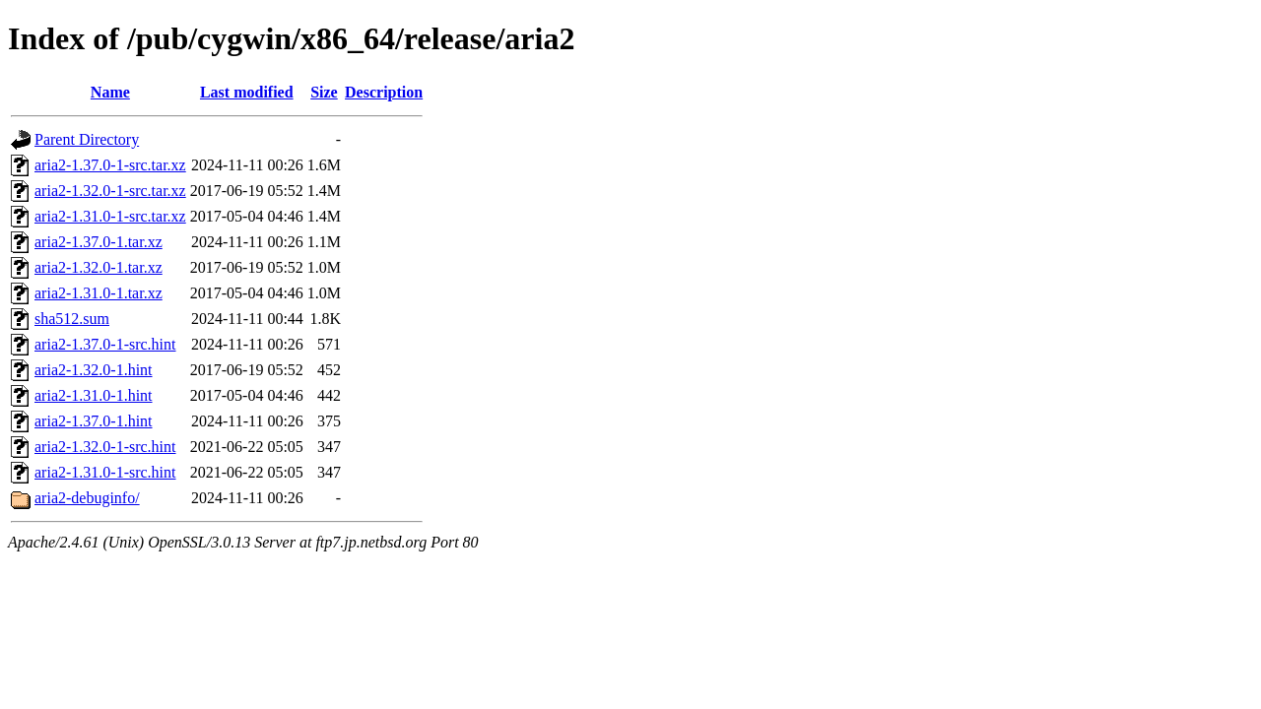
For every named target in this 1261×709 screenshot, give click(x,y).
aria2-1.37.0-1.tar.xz (98, 241)
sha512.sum (71, 318)
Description (384, 92)
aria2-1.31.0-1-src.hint (105, 472)
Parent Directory (86, 139)
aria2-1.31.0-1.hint (93, 395)
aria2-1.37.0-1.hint (93, 421)
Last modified (247, 92)
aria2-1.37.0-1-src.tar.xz (110, 165)
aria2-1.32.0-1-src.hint (105, 446)
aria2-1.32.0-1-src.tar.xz (110, 190)
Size (324, 92)
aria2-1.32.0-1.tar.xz (98, 267)
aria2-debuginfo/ (87, 497)
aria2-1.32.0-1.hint (93, 369)
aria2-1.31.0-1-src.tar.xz (110, 216)
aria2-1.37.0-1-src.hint (105, 344)
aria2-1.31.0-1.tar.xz (98, 293)
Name (110, 92)
